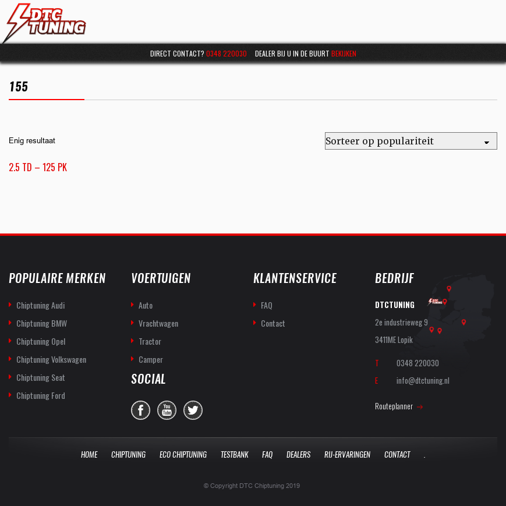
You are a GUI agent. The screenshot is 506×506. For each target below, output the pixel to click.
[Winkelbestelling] (411, 141)
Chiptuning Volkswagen (51, 359)
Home (89, 454)
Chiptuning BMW (41, 323)
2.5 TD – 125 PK (38, 167)
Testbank (234, 454)
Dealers (298, 454)
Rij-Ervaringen (347, 454)
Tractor (150, 341)
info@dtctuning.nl (423, 380)
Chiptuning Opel (40, 341)
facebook (140, 410)
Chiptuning (128, 454)
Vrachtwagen (158, 323)
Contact (273, 323)
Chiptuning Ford (40, 395)
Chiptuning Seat (40, 377)
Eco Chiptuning (183, 454)
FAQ (267, 305)
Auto (146, 305)
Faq (267, 454)
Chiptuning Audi (40, 305)
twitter (193, 410)
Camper (151, 359)
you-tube (166, 410)
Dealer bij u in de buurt (305, 53)
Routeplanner (394, 406)
